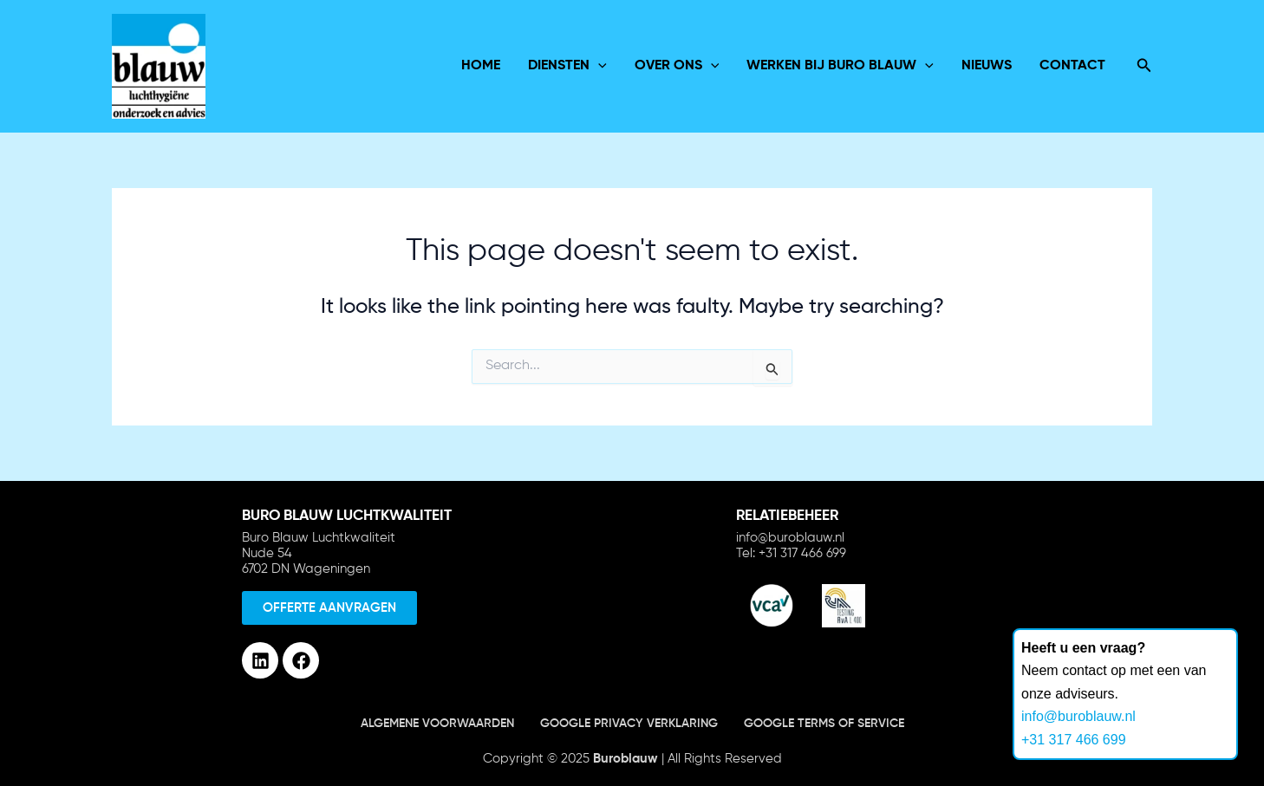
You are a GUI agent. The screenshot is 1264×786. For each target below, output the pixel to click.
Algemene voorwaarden (437, 724)
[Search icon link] (1144, 66)
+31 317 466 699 (1073, 739)
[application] (598, 66)
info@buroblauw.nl (1078, 716)
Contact (1072, 66)
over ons (677, 66)
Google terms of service (824, 724)
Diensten (567, 66)
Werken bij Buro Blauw (840, 66)
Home (480, 66)
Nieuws (986, 66)
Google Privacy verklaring (629, 724)
